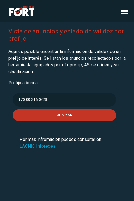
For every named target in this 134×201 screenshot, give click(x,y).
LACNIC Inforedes (38, 146)
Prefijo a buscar (23, 82)
